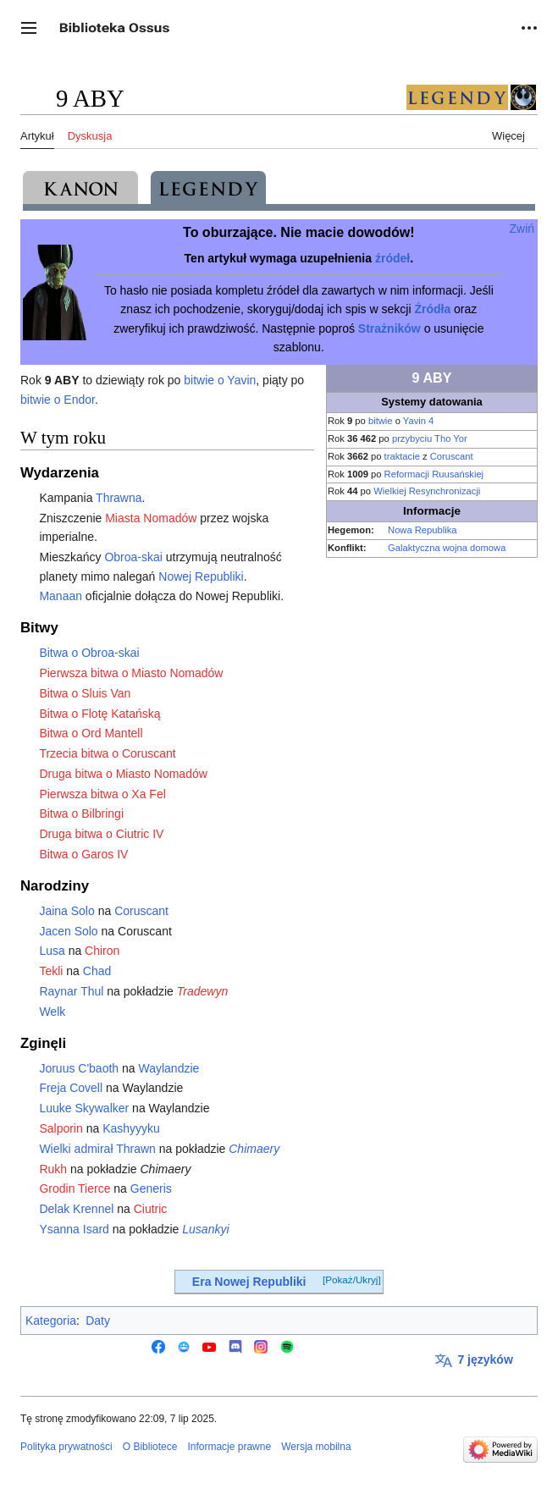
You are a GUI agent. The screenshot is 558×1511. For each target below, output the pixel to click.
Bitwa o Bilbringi (81, 813)
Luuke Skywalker (84, 1108)
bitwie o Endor (57, 399)
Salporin (60, 1128)
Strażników (389, 328)
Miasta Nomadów (150, 518)
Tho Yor (450, 438)
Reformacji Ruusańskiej (434, 474)
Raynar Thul (71, 991)
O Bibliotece (150, 1447)
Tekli (51, 971)
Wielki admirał (76, 1148)
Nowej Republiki (200, 576)
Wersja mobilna (316, 1447)
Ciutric (151, 1209)
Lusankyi (205, 1229)
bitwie (380, 421)
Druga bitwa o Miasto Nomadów (123, 773)
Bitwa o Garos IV (83, 854)
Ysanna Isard (74, 1229)
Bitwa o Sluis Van (84, 693)
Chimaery (254, 1148)
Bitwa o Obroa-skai (89, 652)
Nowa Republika (422, 530)
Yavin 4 (418, 421)
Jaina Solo (66, 911)
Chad (97, 971)
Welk (52, 1011)
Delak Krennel (76, 1209)
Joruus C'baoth (79, 1068)
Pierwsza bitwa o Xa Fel (102, 794)
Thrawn (136, 1148)
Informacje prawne (229, 1447)
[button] (28, 28)
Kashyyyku (131, 1128)
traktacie (402, 456)
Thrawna (118, 498)
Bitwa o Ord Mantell (90, 733)
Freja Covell (70, 1088)
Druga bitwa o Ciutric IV (101, 834)
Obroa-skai (133, 557)
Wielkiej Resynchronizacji (426, 491)
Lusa (51, 950)
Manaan (60, 596)
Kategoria (50, 1320)
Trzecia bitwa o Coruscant (107, 753)
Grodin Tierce (74, 1188)
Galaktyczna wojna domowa (447, 548)
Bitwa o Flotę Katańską (99, 713)
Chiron (102, 950)
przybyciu (412, 438)
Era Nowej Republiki (249, 1281)
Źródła (432, 309)
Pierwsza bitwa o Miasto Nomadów (131, 673)
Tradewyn (202, 991)
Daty (98, 1320)
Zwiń (522, 228)
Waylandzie (168, 1068)
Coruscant (451, 456)
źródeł (392, 258)
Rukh (53, 1169)
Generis (151, 1188)
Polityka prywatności (66, 1447)
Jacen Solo (68, 931)
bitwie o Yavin (220, 380)
